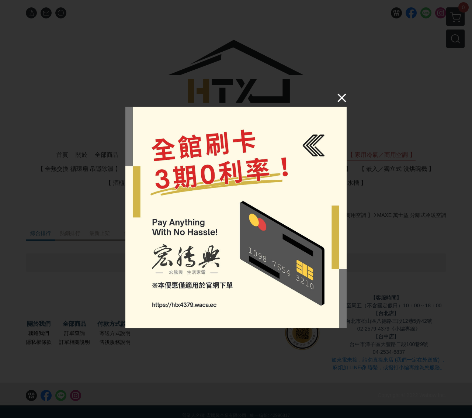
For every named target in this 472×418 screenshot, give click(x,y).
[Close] (330, 109)
